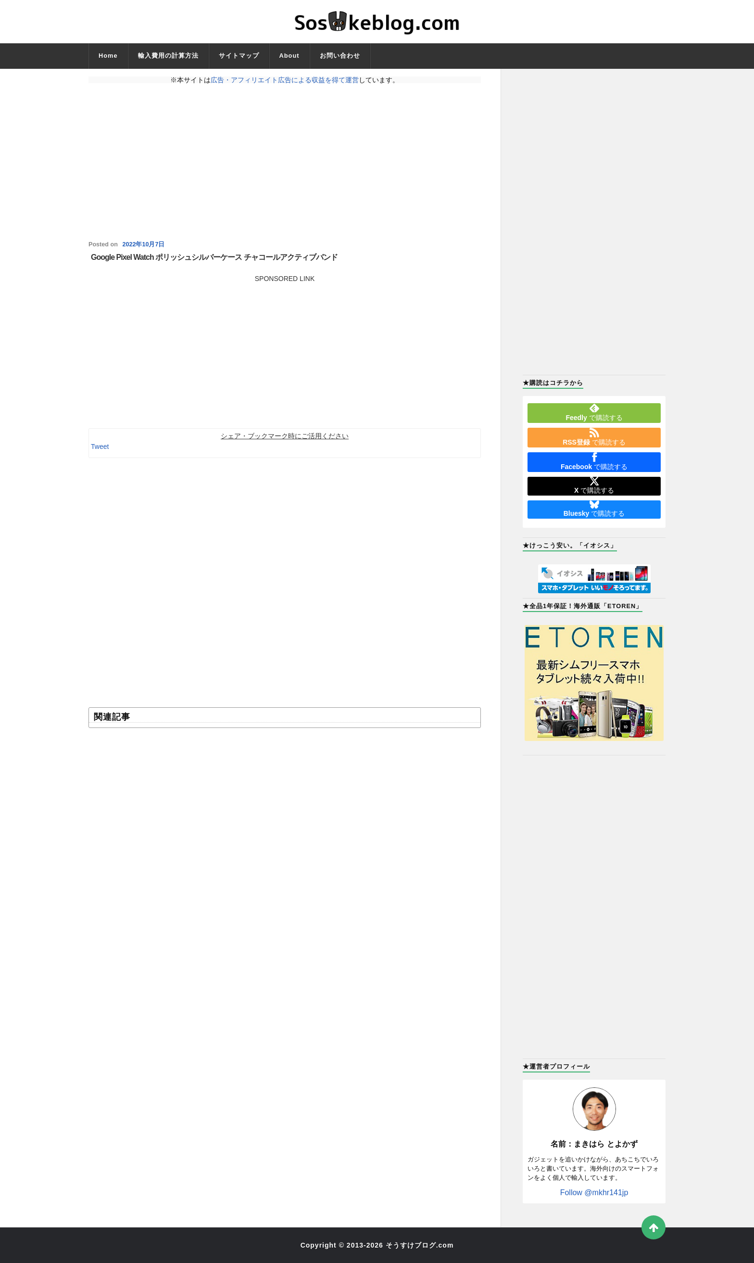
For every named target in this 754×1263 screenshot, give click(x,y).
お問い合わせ (340, 55)
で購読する (594, 412)
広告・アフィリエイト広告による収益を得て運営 (285, 80)
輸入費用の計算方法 (168, 55)
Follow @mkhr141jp (594, 1192)
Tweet (100, 446)
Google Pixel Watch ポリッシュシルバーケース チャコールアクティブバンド (214, 257)
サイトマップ (239, 55)
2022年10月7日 (143, 244)
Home (108, 55)
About (289, 55)
